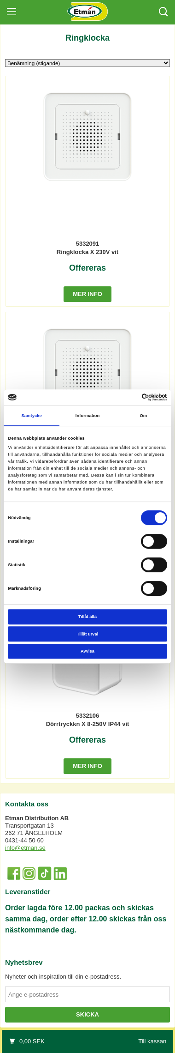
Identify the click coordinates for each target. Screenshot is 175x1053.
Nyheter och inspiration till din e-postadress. (63, 976)
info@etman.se (25, 847)
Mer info (87, 293)
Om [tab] (143, 415)
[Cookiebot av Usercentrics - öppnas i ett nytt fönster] (127, 397)
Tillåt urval (88, 634)
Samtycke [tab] (31, 415)
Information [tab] (88, 415)
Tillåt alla (87, 616)
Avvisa (87, 651)
